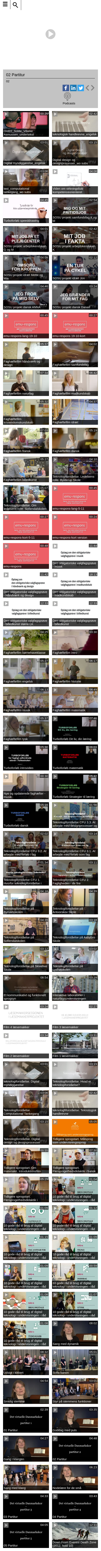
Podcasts (69, 103)
